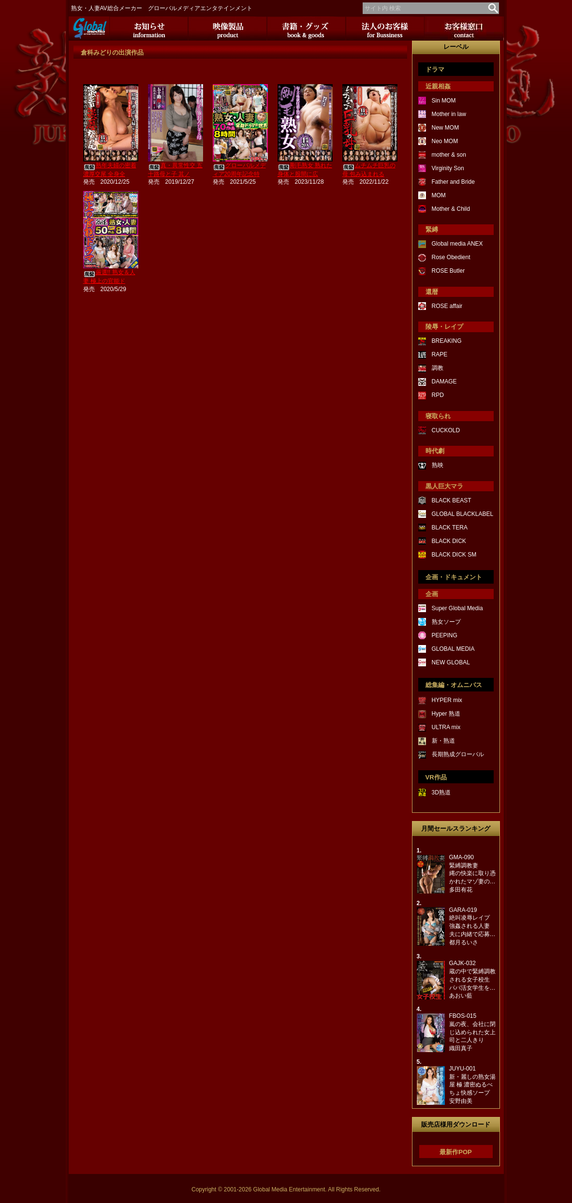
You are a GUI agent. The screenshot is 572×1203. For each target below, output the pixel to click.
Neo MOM (445, 141)
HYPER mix (447, 700)
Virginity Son (448, 168)
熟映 (437, 465)
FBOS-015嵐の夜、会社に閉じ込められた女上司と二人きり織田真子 (472, 1032)
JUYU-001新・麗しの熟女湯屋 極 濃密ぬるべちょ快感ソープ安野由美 (472, 1084)
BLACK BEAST (451, 500)
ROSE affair (447, 306)
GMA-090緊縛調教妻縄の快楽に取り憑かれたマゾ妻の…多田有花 (472, 873)
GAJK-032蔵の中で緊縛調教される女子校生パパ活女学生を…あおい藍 (472, 979)
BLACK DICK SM (454, 554)
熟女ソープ (446, 621)
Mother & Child (451, 208)
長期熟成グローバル (458, 754)
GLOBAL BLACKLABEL (463, 514)
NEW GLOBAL (451, 662)
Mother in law (449, 114)
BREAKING (447, 340)
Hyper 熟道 (446, 713)
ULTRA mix (446, 727)
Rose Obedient (451, 257)
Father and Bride (453, 181)
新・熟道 (443, 740)
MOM (439, 195)
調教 (437, 368)
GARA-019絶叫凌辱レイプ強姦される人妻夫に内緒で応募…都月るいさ (472, 926)
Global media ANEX (457, 243)
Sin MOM (444, 100)
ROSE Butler (448, 270)
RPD (438, 395)
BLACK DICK (449, 541)
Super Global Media (457, 608)
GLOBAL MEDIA (453, 649)
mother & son (449, 154)
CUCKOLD (446, 430)
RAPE (440, 354)
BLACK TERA (450, 527)
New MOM (445, 127)
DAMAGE (444, 381)
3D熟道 (441, 792)
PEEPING (444, 635)
